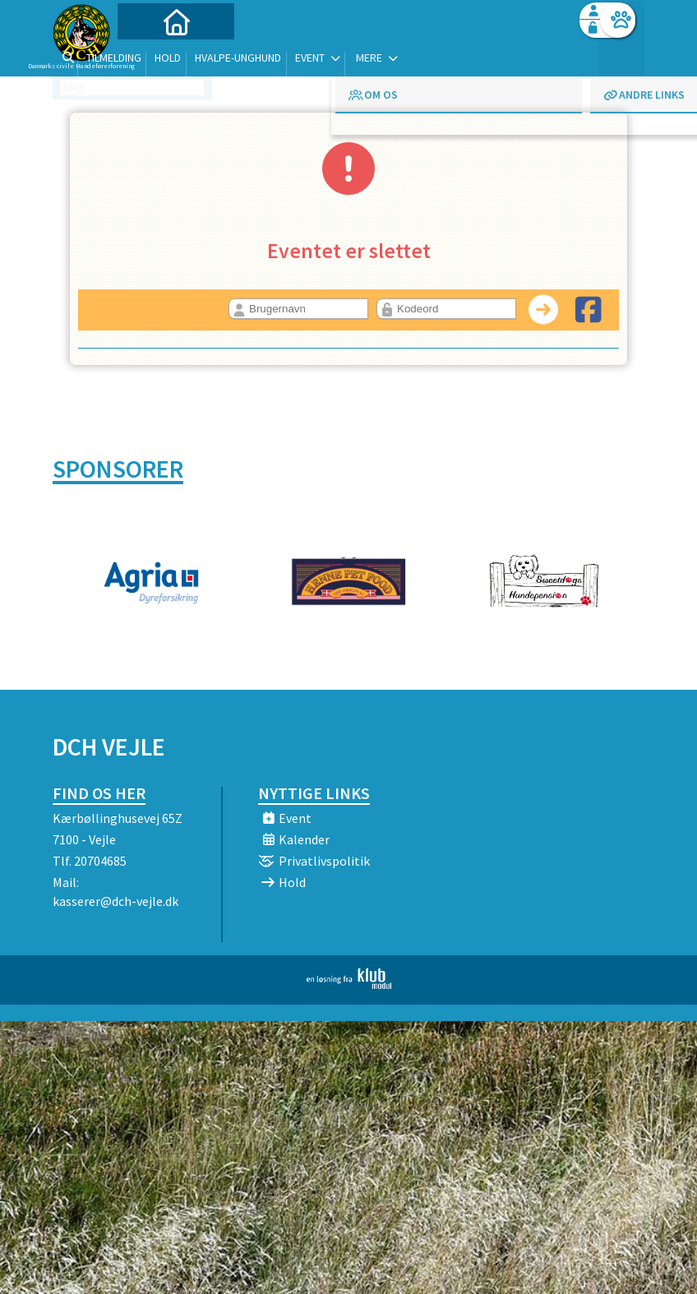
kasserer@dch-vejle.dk (115, 901)
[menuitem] (155, 55)
